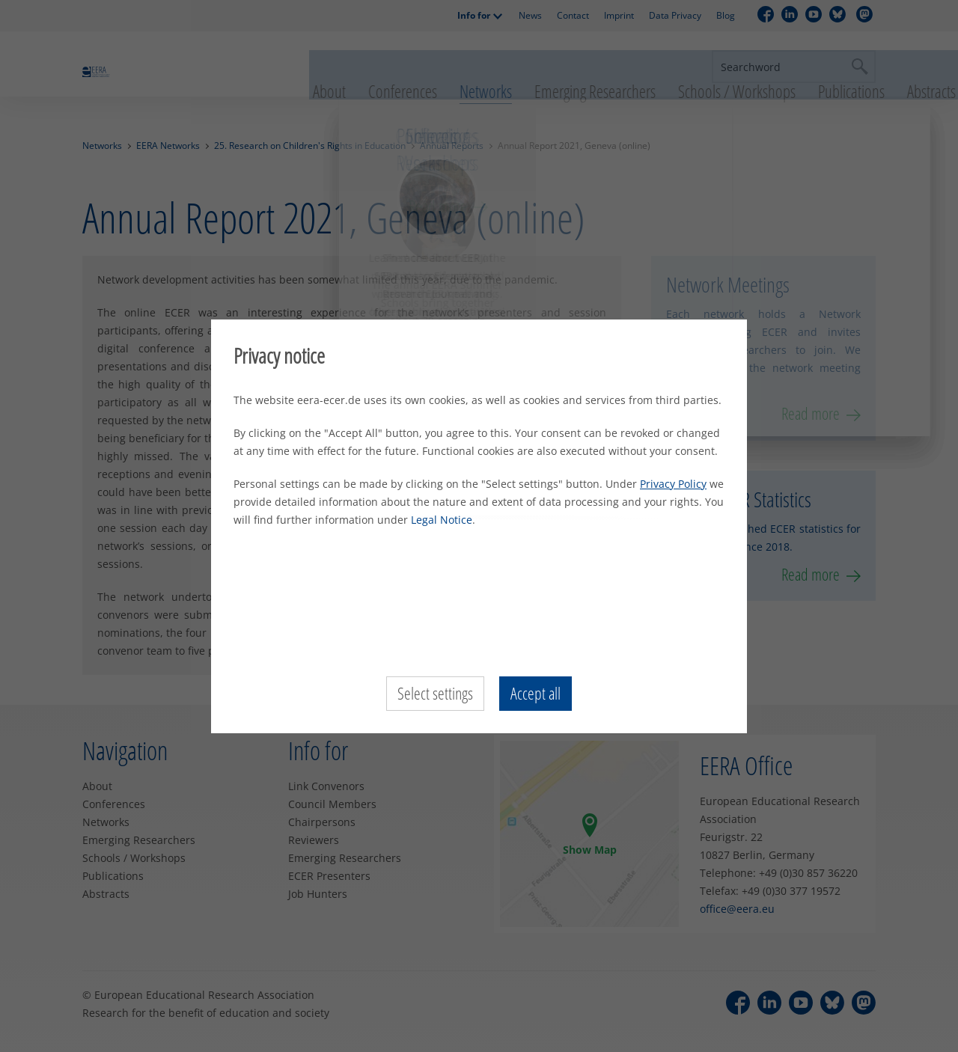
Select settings (435, 693)
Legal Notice (441, 520)
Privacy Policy (673, 484)
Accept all (535, 693)
